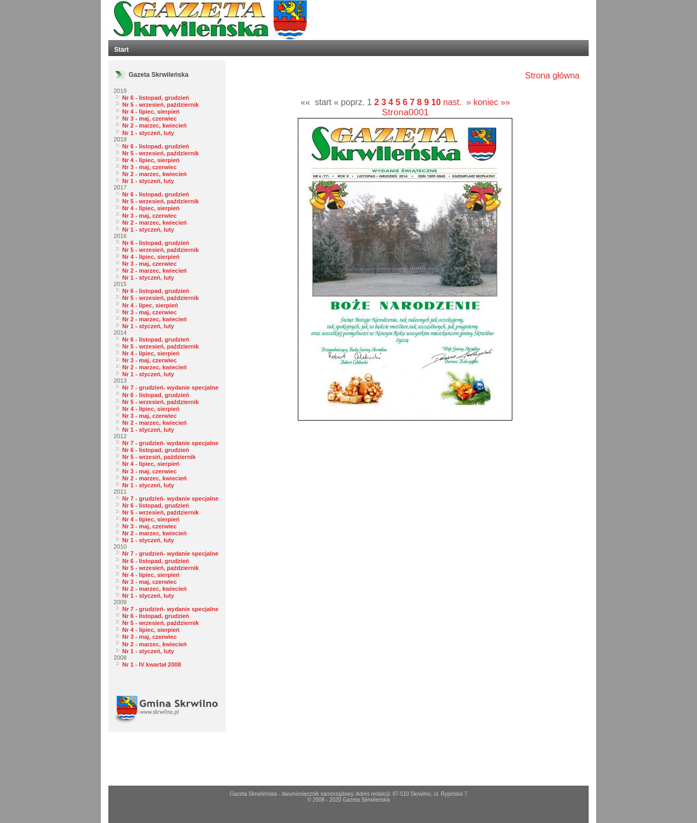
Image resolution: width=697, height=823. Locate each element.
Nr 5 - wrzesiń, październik (159, 457)
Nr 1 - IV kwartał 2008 (151, 664)
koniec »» (491, 102)
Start (121, 49)
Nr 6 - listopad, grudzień (155, 97)
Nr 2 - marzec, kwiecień (154, 125)
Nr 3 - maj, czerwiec (149, 118)
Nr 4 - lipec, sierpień (150, 305)
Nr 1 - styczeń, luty (148, 133)
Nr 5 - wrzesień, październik (160, 104)
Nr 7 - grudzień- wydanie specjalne (170, 387)
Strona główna (552, 75)
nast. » (457, 102)
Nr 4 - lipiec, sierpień (151, 111)
